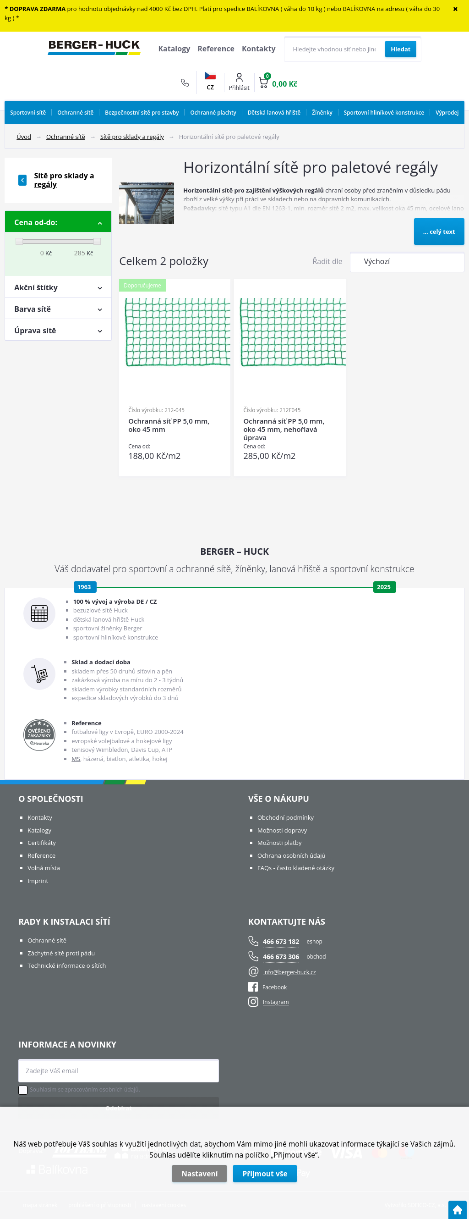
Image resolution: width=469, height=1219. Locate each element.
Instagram (276, 1002)
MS (75, 759)
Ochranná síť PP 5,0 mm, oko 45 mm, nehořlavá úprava (283, 429)
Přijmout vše (264, 1174)
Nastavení (199, 1174)
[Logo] (94, 49)
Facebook (267, 987)
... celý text (439, 231)
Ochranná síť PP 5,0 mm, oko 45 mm (168, 425)
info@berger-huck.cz (289, 972)
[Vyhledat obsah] (400, 49)
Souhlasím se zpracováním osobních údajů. (85, 1090)
